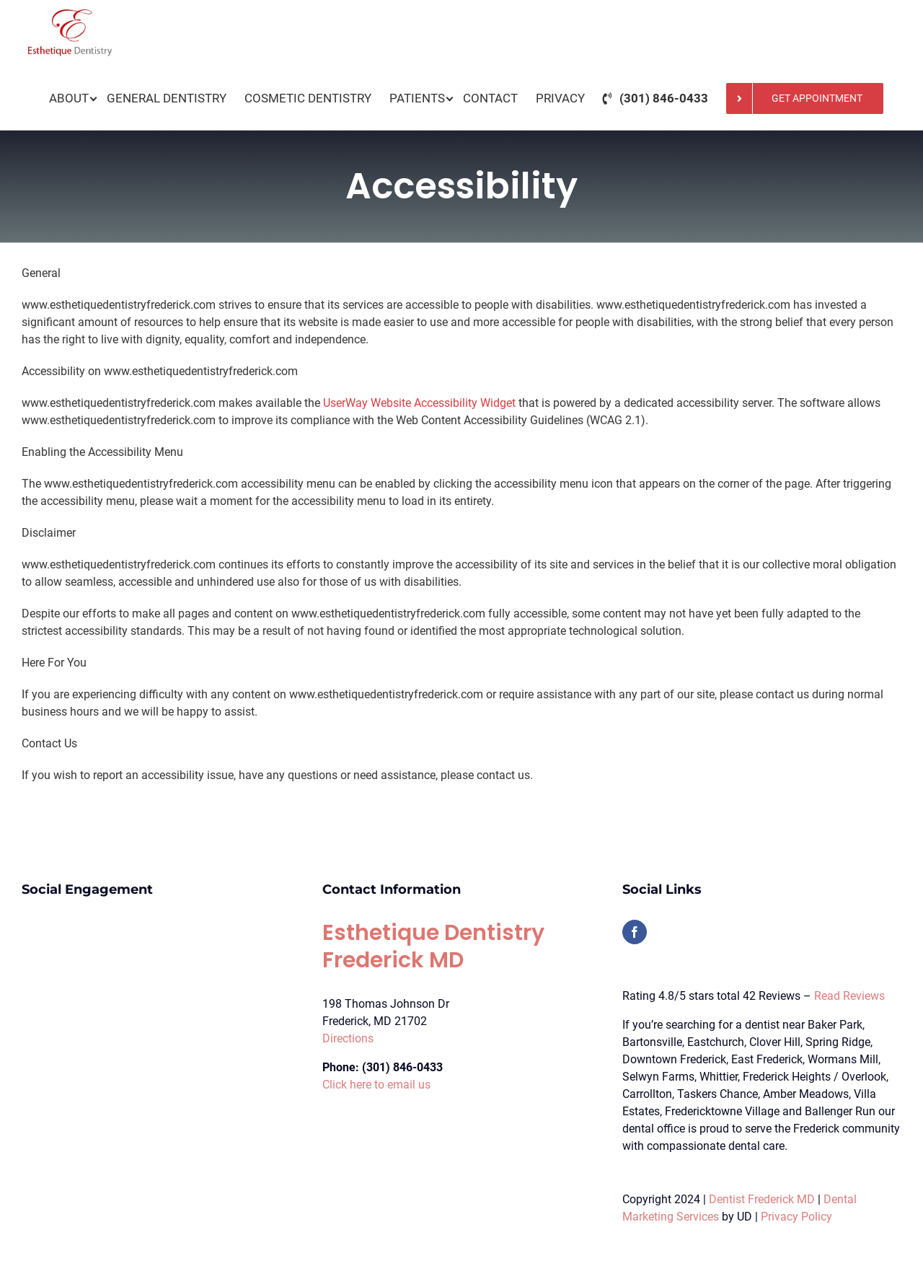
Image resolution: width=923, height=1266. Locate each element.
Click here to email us (376, 1084)
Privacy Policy (796, 1216)
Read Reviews (849, 996)
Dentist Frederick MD (762, 1199)
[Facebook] (634, 932)
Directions (348, 1038)
